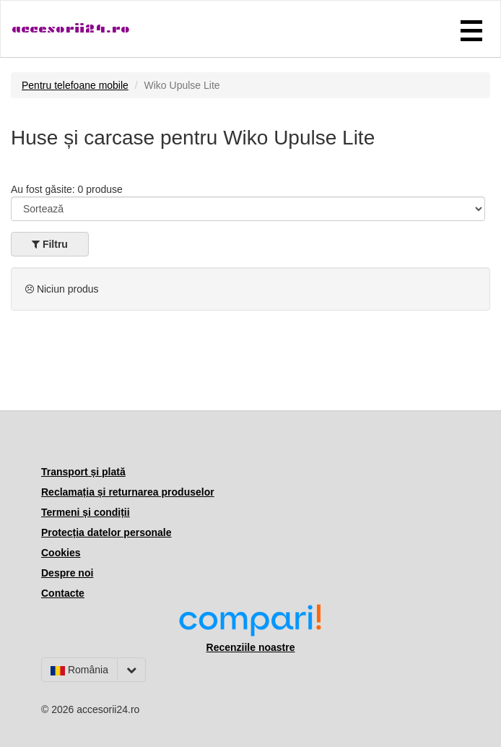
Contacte (62, 593)
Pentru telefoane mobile (75, 85)
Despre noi (67, 573)
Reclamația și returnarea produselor (127, 492)
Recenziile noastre (250, 647)
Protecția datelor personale (106, 532)
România (79, 669)
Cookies (60, 552)
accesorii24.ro (71, 28)
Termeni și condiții (85, 512)
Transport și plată (83, 472)
